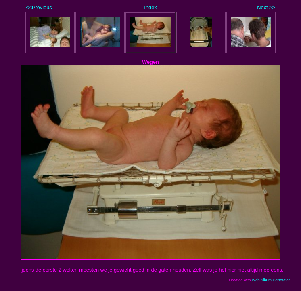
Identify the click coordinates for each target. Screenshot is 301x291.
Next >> (266, 7)
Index (150, 7)
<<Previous (39, 7)
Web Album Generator (271, 280)
